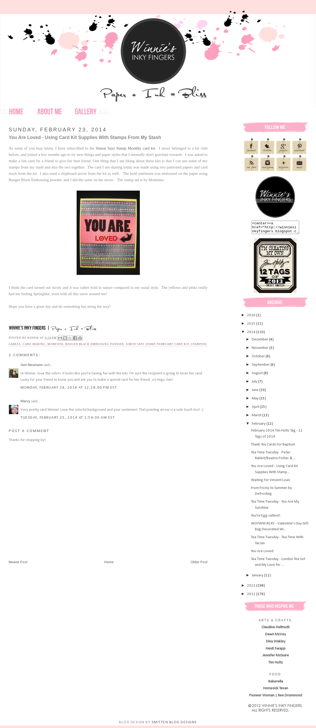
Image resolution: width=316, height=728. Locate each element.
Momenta (55, 343)
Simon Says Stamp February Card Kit (157, 343)
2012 (251, 596)
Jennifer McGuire (276, 658)
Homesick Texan (275, 691)
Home (109, 562)
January (258, 578)
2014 (251, 334)
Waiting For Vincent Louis (270, 482)
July (255, 384)
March (257, 418)
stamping (199, 343)
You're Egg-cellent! (265, 518)
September (261, 367)
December (260, 342)
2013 (251, 588)
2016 (251, 318)
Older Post (199, 562)
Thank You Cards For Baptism (273, 447)
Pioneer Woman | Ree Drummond (275, 698)
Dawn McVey (275, 637)
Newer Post (18, 562)
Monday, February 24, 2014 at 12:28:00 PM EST (69, 388)
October (259, 359)
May (255, 401)
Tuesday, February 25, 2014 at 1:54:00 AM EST (68, 418)
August (258, 376)
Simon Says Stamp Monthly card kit (125, 148)
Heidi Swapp (275, 651)
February (259, 426)
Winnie (33, 337)
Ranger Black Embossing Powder (94, 343)
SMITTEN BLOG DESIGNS (174, 725)
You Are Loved (262, 554)
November (260, 350)
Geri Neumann (32, 365)
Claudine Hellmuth (275, 630)
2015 (251, 326)
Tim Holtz (275, 665)
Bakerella (275, 684)
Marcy (25, 401)
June (255, 392)
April (256, 409)
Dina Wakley (275, 644)
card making (34, 343)
